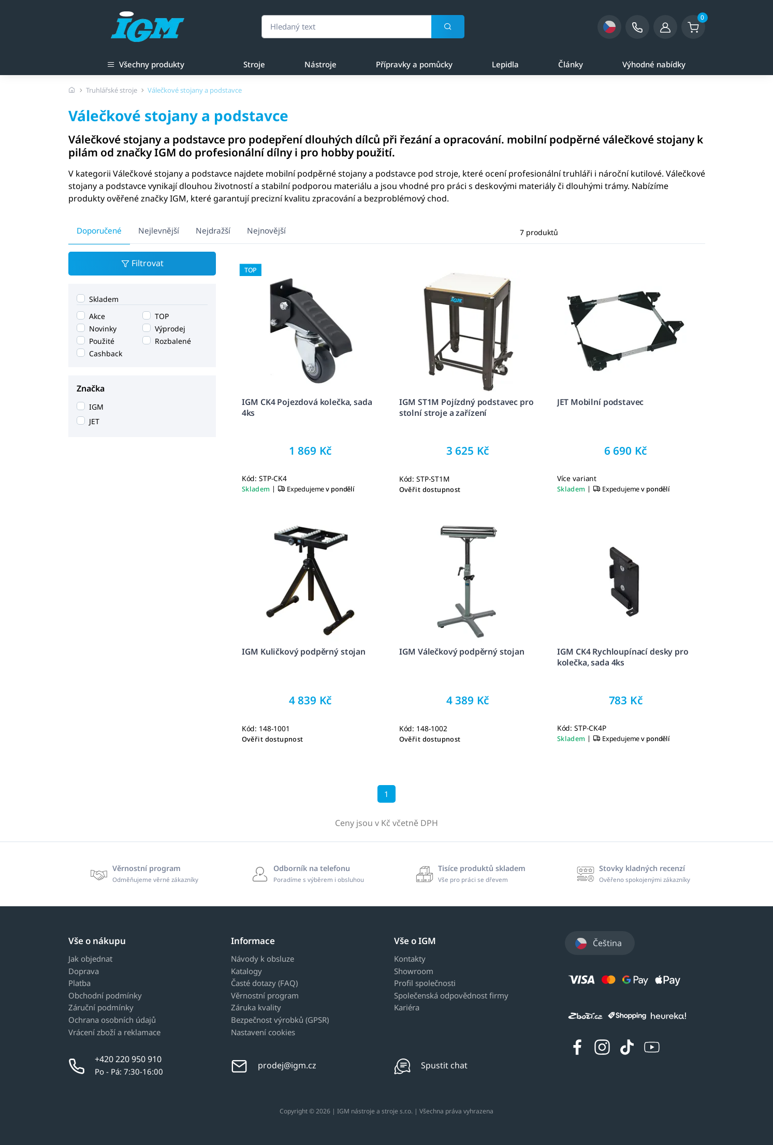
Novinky (102, 329)
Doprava (83, 971)
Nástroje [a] (320, 64)
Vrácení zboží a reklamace (114, 1032)
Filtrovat (142, 264)
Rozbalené (172, 341)
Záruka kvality (256, 1008)
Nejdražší (213, 230)
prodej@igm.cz (287, 1065)
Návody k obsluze (262, 959)
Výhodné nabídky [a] (654, 64)
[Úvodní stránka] (72, 90)
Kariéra (406, 1008)
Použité (101, 341)
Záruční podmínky (101, 1008)
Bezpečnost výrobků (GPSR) (280, 1020)
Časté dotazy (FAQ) (264, 983)
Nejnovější (266, 230)
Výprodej (169, 329)
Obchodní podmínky (105, 996)
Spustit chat (444, 1065)
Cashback (105, 353)
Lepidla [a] (505, 64)
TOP (161, 316)
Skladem (104, 299)
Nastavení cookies (263, 1032)
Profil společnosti (425, 983)
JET (94, 421)
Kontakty (410, 959)
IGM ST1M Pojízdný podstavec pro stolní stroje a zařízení (466, 408)
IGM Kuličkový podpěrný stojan (303, 651)
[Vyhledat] (447, 27)
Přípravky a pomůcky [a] (414, 64)
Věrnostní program (265, 996)
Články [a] (570, 64)
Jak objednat (90, 959)
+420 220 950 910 (128, 1059)
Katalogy (246, 971)
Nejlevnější (158, 230)
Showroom (413, 971)
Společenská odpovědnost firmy (451, 996)
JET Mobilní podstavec (600, 402)
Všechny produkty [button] (145, 63)
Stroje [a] (254, 64)
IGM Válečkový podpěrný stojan (461, 651)
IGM (96, 407)
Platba (79, 983)
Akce (97, 316)
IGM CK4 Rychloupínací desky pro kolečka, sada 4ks (623, 657)
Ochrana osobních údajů (112, 1020)
